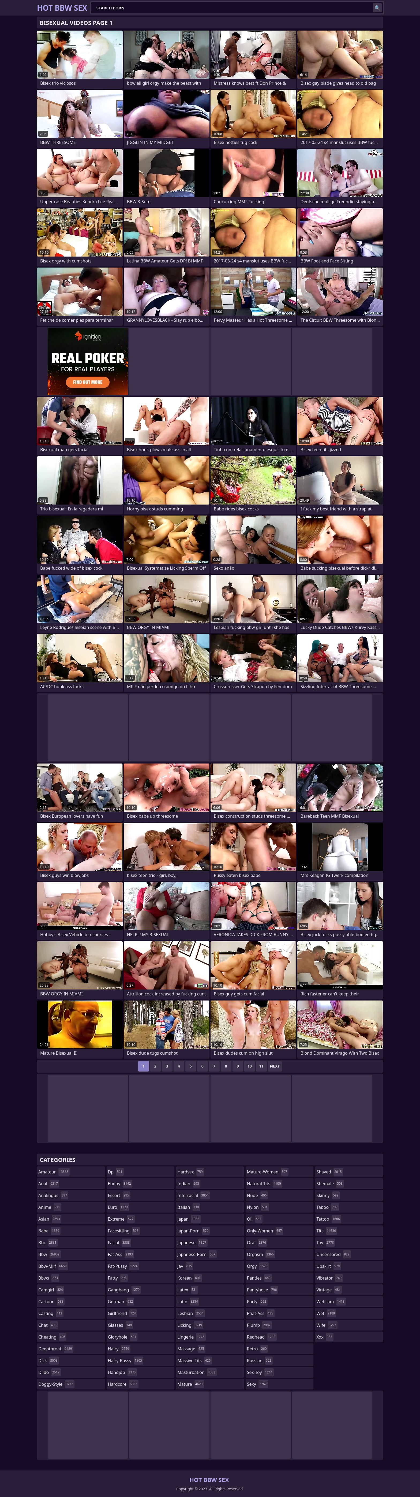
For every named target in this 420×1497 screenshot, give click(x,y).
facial (119, 1243)
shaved (329, 1172)
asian (49, 1219)
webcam (331, 1302)
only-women (265, 1231)
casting (50, 1313)
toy (325, 1243)
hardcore (123, 1384)
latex (187, 1290)
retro (257, 1349)
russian (260, 1361)
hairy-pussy (126, 1361)
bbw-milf (53, 1266)
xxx (324, 1337)
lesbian (191, 1313)
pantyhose (262, 1290)
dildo (49, 1372)
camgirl (51, 1290)
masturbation (196, 1372)
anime (49, 1207)
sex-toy (260, 1372)
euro (118, 1207)
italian (188, 1207)
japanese (192, 1243)
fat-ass (121, 1254)
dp (116, 1172)
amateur (54, 1172)
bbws (48, 1278)
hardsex (190, 1172)
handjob (122, 1372)
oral (257, 1243)
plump (259, 1325)
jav (185, 1266)
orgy (258, 1266)
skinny (328, 1195)
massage (191, 1349)
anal (48, 1184)
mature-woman (267, 1172)
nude (257, 1195)
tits (326, 1231)
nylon (258, 1207)
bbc (48, 1243)
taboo (327, 1207)
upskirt (328, 1266)
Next (275, 1066)
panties (259, 1278)
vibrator (329, 1278)
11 (261, 1066)
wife (326, 1325)
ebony (120, 1184)
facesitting (124, 1231)
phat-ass (261, 1313)
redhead (262, 1337)
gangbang (124, 1290)
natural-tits (264, 1184)
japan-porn (193, 1231)
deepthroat (55, 1349)
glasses (120, 1325)
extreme (121, 1219)
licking (190, 1325)
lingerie (191, 1337)
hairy (119, 1349)
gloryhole (123, 1337)
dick (48, 1361)
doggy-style (56, 1384)
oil (255, 1219)
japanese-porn (197, 1254)
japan (189, 1219)
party (257, 1302)
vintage (329, 1290)
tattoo (328, 1219)
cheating (52, 1337)
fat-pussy (123, 1266)
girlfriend (122, 1313)
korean (189, 1278)
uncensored (333, 1254)
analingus (53, 1195)
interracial (193, 1195)
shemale (330, 1184)
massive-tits (194, 1361)
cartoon (51, 1302)
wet (326, 1313)
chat (48, 1325)
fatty (118, 1278)
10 (250, 1066)
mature (190, 1384)
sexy (257, 1384)
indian (188, 1184)
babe (49, 1231)
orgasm (261, 1254)
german (121, 1302)
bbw (49, 1254)
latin (188, 1302)
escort (119, 1195)
